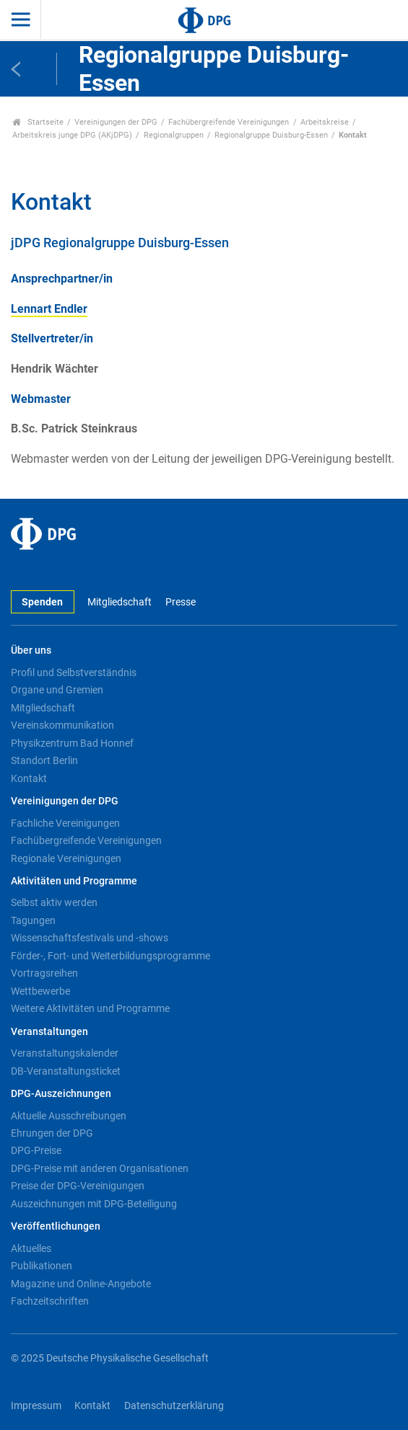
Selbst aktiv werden (54, 902)
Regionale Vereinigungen (66, 858)
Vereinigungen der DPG (115, 122)
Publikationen (41, 1265)
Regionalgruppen (174, 135)
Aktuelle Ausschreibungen (68, 1116)
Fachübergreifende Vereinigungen (228, 122)
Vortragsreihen (44, 973)
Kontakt (29, 778)
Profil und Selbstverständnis (73, 672)
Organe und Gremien (57, 690)
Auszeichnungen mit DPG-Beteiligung (94, 1203)
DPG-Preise (36, 1150)
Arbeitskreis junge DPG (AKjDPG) (72, 135)
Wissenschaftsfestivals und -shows (89, 937)
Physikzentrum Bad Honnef (72, 743)
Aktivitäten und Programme (74, 881)
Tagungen (33, 920)
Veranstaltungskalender (64, 1053)
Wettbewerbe (40, 991)
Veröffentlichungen (55, 1226)
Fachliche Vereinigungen (65, 823)
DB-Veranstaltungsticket (66, 1071)
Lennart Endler (49, 309)
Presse (180, 602)
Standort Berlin (44, 760)
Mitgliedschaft (119, 602)
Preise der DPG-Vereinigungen (77, 1185)
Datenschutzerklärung (174, 1406)
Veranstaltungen (49, 1032)
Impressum (36, 1406)
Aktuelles (31, 1248)
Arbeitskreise (324, 122)
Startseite (38, 122)
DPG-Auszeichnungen (61, 1094)
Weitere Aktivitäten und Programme (90, 1008)
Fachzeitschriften (50, 1301)
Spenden (42, 602)
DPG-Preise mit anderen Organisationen (99, 1168)
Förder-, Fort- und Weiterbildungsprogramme (110, 956)
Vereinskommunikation (62, 725)
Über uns (31, 650)
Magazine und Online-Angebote (81, 1283)
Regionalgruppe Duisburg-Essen (271, 135)
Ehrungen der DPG (52, 1133)
